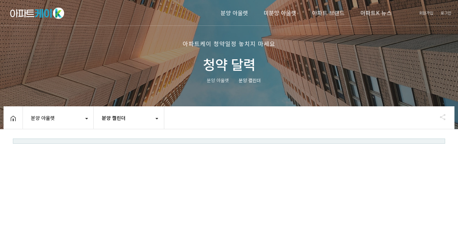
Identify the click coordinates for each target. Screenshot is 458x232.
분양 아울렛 (234, 13)
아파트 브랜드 (328, 13)
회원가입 (426, 12)
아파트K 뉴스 (376, 13)
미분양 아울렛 (280, 13)
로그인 (446, 12)
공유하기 (439, 116)
